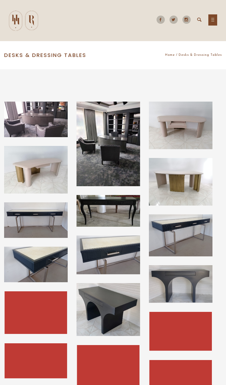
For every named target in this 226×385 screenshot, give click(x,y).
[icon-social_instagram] (186, 20)
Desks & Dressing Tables (200, 55)
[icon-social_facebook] (162, 20)
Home (170, 55)
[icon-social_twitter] (175, 20)
